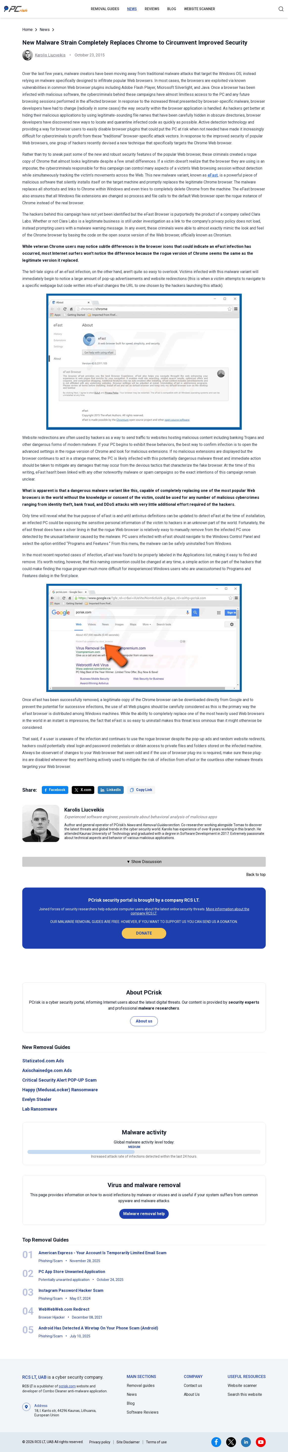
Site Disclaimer (128, 1442)
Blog (171, 9)
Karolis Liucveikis (50, 55)
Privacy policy (99, 1442)
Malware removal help (144, 1213)
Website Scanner (199, 9)
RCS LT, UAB (34, 1377)
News (132, 9)
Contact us (193, 1385)
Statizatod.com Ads (43, 1060)
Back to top (256, 874)
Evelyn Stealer (36, 1099)
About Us (192, 1394)
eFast (213, 175)
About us (144, 1021)
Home (27, 29)
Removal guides (105, 9)
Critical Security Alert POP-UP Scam (59, 1080)
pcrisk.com (67, 1386)
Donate (144, 933)
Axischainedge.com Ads (47, 1070)
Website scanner (242, 1385)
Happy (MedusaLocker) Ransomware (60, 1089)
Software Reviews (143, 1412)
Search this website (245, 1394)
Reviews (152, 9)
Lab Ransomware (39, 1109)
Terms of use (156, 1442)
